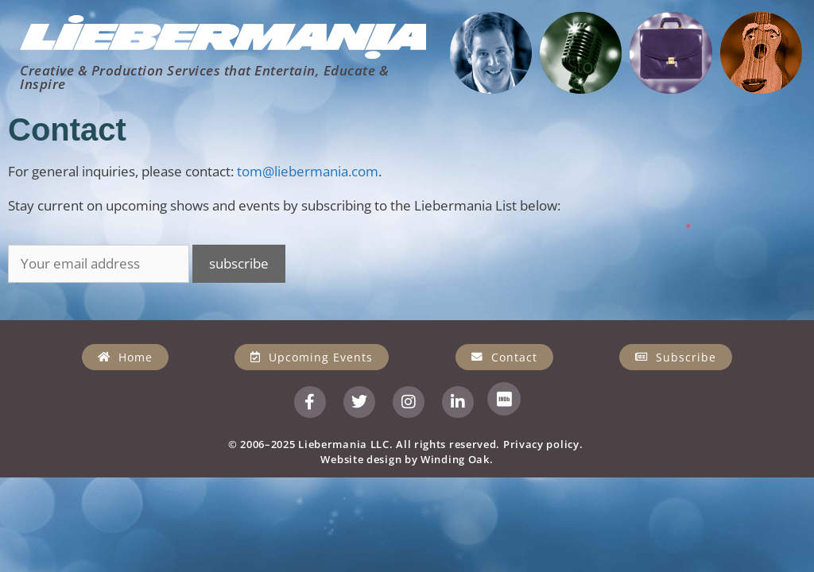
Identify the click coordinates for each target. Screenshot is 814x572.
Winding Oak (455, 459)
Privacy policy (541, 444)
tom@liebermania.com (307, 171)
